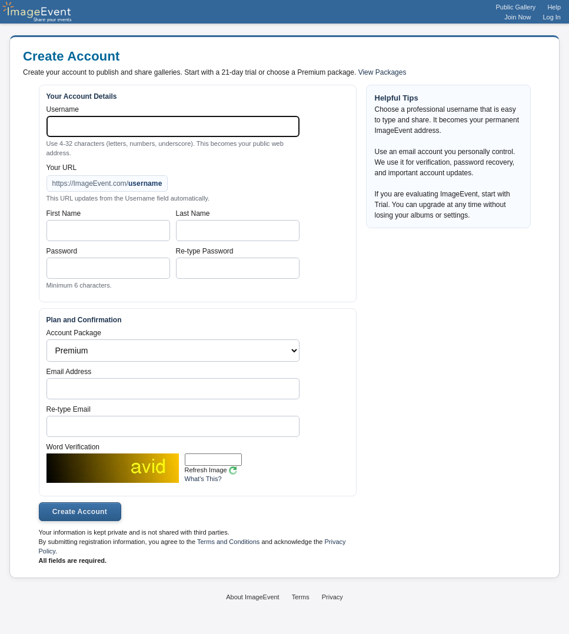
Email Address (69, 372)
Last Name (193, 213)
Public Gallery (516, 7)
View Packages (382, 72)
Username (62, 109)
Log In (552, 17)
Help (554, 7)
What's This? (203, 478)
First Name (63, 213)
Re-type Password (205, 251)
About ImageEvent (252, 596)
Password (62, 251)
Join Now (517, 17)
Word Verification (73, 447)
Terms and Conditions (228, 541)
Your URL (61, 167)
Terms (301, 596)
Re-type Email (68, 409)
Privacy (332, 596)
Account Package (73, 333)
